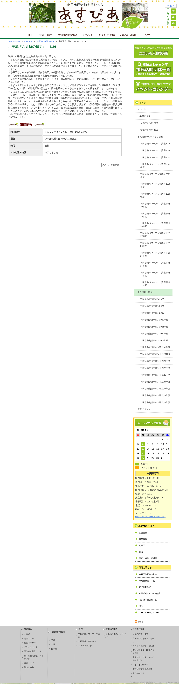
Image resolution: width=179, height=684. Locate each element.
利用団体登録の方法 (148, 574)
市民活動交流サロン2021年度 (154, 327)
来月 (53, 644)
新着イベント (144, 409)
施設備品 (28, 629)
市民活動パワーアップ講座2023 (155, 157)
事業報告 (143, 539)
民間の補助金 (138, 673)
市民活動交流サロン (45, 41)
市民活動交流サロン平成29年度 (155, 354)
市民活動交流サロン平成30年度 (155, 347)
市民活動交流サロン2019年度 (154, 340)
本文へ (171, 5)
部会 (141, 552)
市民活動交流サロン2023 (152, 313)
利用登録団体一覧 (147, 581)
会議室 (27, 634)
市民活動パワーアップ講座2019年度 (155, 195)
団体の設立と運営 (140, 634)
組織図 (142, 545)
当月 (53, 640)
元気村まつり (144, 116)
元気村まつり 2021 (149, 123)
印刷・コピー (30, 663)
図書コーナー (30, 643)
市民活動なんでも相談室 (150, 593)
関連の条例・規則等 (148, 558)
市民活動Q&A (145, 587)
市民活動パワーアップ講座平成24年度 (155, 264)
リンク (142, 606)
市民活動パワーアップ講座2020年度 (155, 185)
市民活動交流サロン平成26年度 (155, 375)
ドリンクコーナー (32, 647)
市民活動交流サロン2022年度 (154, 320)
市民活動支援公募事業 (142, 669)
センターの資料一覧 (148, 600)
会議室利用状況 (67, 34)
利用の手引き (145, 567)
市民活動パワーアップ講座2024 (155, 150)
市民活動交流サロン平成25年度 (155, 381)
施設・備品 (46, 34)
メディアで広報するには (143, 646)
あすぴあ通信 (106, 34)
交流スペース (30, 638)
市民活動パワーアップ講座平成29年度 (155, 215)
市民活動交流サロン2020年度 (154, 333)
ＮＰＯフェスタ (85, 646)
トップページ (14, 41)
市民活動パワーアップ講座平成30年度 (155, 205)
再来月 (54, 649)
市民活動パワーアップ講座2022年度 (155, 165)
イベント (88, 34)
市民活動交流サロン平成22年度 (155, 402)
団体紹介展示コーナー (33, 651)
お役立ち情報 (128, 34)
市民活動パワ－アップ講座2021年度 (155, 175)
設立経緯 (143, 533)
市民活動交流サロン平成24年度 (155, 388)
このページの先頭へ (111, 165)
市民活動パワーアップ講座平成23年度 (155, 274)
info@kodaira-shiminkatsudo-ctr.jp (150, 517)
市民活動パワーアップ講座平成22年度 (155, 284)
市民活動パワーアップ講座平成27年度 (155, 234)
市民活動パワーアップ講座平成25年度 (155, 254)
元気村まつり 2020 (149, 130)
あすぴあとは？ (146, 526)
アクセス (147, 34)
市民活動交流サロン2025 (152, 299)
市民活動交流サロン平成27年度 (155, 368)
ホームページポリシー (149, 612)
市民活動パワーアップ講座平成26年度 (155, 244)
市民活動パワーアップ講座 (150, 137)
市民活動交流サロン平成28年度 (155, 361)
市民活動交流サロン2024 (152, 306)
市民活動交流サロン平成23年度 (155, 395)
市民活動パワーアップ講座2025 (155, 143)
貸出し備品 (29, 667)
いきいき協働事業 (140, 664)
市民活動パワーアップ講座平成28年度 (155, 225)
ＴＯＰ (30, 34)
